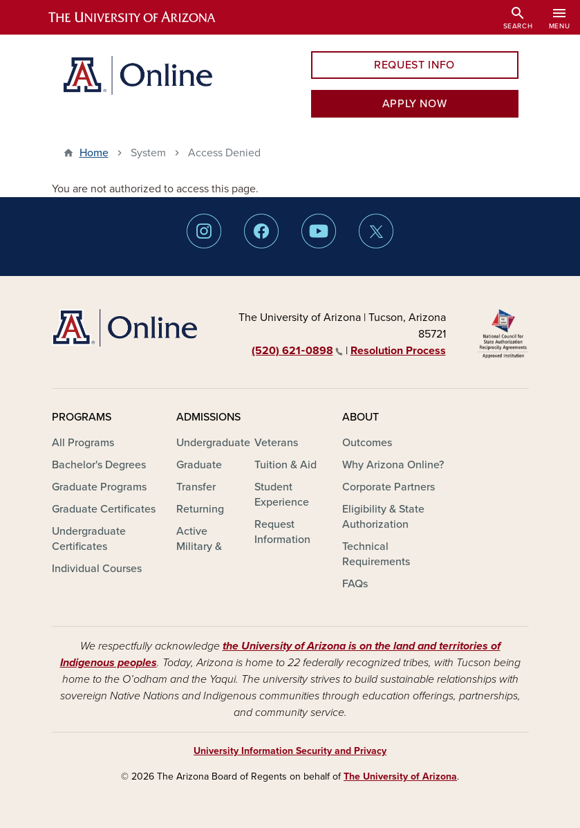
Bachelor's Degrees (99, 465)
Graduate (199, 465)
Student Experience (281, 494)
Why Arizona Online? (393, 465)
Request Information (282, 531)
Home (94, 153)
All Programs (83, 443)
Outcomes (367, 443)
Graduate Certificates (104, 509)
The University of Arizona (400, 776)
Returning (200, 509)
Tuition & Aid (285, 465)
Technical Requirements (376, 554)
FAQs (355, 584)
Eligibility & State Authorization (383, 516)
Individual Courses (97, 569)
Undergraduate (213, 443)
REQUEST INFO (414, 65)
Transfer (196, 487)
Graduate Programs (99, 487)
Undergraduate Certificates (89, 538)
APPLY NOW (414, 104)
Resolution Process (398, 351)
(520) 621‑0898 (297, 351)
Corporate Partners (388, 487)
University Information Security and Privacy (290, 751)
